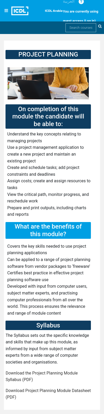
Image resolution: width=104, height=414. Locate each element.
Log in (90, 21)
